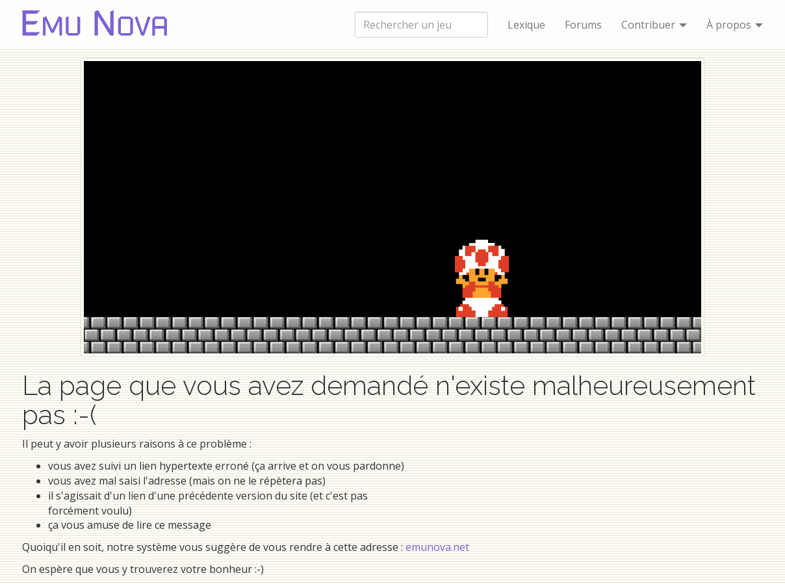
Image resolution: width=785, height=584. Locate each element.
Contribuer (654, 25)
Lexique (526, 25)
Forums (583, 25)
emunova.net (437, 547)
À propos (734, 25)
